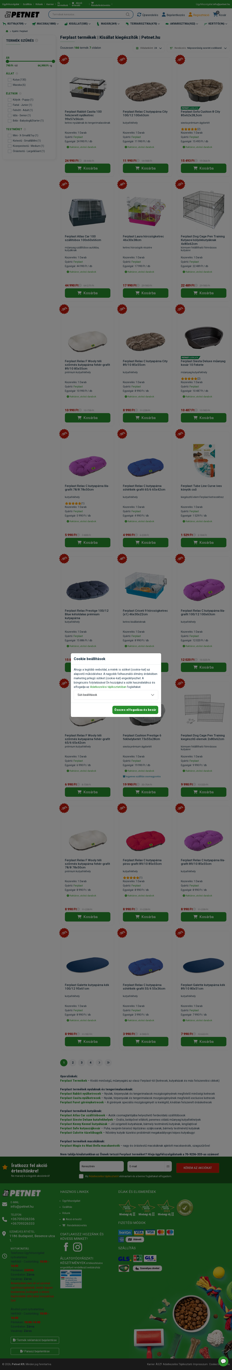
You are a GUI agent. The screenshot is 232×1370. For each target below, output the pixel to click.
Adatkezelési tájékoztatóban (108, 687)
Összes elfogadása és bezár (135, 710)
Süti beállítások (87, 695)
